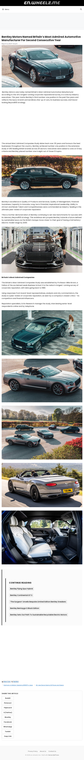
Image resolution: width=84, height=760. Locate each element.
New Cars (7, 682)
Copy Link (7, 736)
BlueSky (8, 717)
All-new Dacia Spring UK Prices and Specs (50, 685)
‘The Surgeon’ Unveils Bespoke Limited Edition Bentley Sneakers (38, 601)
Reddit (7, 698)
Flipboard (8, 708)
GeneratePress (53, 755)
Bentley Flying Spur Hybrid (21, 588)
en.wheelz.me (42, 2)
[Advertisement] (42, 20)
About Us (43, 751)
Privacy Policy (33, 751)
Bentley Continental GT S (21, 595)
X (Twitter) (8, 712)
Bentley (16, 682)
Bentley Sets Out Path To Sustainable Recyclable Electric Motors (38, 614)
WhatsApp (8, 727)
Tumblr (8, 731)
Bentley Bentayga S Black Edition (24, 608)
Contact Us (52, 751)
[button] (81, 9)
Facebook (8, 722)
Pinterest (7, 703)
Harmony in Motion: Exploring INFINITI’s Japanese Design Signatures (26, 685)
